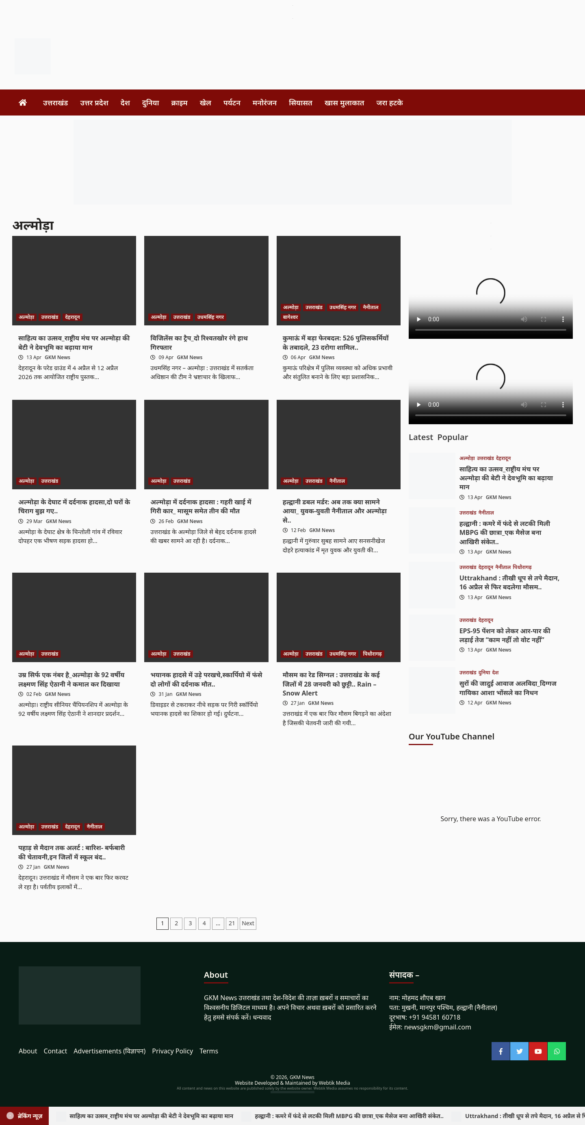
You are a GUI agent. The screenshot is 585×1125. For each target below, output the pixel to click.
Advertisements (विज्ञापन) (109, 1051)
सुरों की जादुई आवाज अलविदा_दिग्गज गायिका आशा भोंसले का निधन (508, 688)
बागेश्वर (290, 317)
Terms (208, 1051)
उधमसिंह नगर (210, 317)
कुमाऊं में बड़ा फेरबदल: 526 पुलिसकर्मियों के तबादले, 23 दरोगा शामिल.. (336, 342)
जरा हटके (390, 102)
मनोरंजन (265, 102)
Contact (55, 1051)
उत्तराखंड (55, 102)
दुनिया (150, 102)
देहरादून (72, 317)
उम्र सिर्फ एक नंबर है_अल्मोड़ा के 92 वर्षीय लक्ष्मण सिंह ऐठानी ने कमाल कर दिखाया (71, 679)
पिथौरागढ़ (372, 653)
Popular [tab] (452, 437)
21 (232, 923)
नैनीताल (370, 307)
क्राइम (179, 102)
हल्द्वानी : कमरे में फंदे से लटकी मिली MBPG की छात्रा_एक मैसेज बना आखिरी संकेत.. (504, 532)
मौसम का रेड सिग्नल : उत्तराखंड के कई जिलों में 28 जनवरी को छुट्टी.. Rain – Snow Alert (331, 684)
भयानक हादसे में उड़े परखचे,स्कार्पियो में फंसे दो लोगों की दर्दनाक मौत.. (206, 679)
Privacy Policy (172, 1051)
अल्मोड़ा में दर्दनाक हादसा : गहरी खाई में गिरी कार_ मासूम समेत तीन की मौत (200, 506)
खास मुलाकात (344, 102)
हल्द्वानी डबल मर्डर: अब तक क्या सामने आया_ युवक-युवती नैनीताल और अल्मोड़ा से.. (335, 511)
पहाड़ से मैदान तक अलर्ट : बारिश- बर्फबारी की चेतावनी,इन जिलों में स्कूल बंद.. (71, 852)
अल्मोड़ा (26, 317)
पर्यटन (231, 102)
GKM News (57, 357)
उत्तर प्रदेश (94, 102)
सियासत (300, 102)
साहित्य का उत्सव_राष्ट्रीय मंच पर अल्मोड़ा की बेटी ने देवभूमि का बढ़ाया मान (74, 342)
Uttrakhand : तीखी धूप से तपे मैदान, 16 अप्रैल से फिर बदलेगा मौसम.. (509, 582)
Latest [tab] (421, 437)
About (28, 1051)
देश (125, 102)
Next (248, 923)
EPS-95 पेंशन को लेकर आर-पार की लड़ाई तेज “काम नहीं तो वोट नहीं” (504, 635)
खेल (205, 102)
